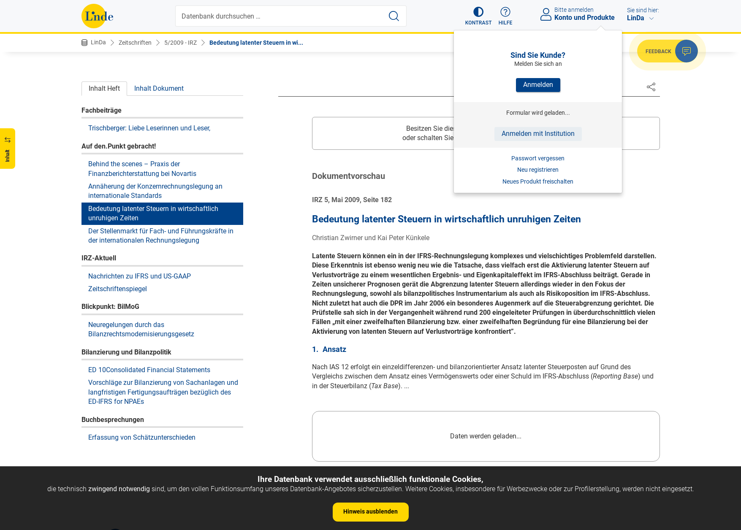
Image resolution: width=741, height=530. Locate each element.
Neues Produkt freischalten (537, 181)
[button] (478, 16)
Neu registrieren (538, 169)
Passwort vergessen (538, 158)
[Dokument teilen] (651, 86)
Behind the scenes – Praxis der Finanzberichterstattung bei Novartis (142, 168)
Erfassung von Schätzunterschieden (141, 437)
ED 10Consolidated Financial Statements (149, 370)
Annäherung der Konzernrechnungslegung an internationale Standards (155, 191)
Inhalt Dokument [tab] (159, 88)
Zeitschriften (135, 42)
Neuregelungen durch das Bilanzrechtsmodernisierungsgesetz (141, 329)
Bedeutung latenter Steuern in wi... (256, 42)
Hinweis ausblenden (370, 511)
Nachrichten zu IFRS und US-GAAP (139, 276)
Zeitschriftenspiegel (117, 289)
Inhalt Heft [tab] (104, 88)
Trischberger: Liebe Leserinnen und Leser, (149, 128)
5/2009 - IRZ (180, 42)
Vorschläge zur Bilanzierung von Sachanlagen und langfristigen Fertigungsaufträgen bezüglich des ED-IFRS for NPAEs (163, 392)
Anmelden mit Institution (538, 134)
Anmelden (538, 85)
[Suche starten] (394, 16)
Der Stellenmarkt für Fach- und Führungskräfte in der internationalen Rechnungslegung (160, 235)
